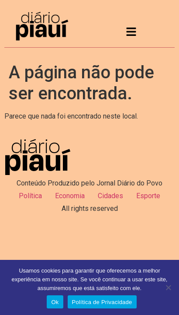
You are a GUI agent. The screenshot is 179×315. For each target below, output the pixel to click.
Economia (70, 196)
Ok (55, 302)
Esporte (148, 196)
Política (30, 196)
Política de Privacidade (102, 302)
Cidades (110, 196)
